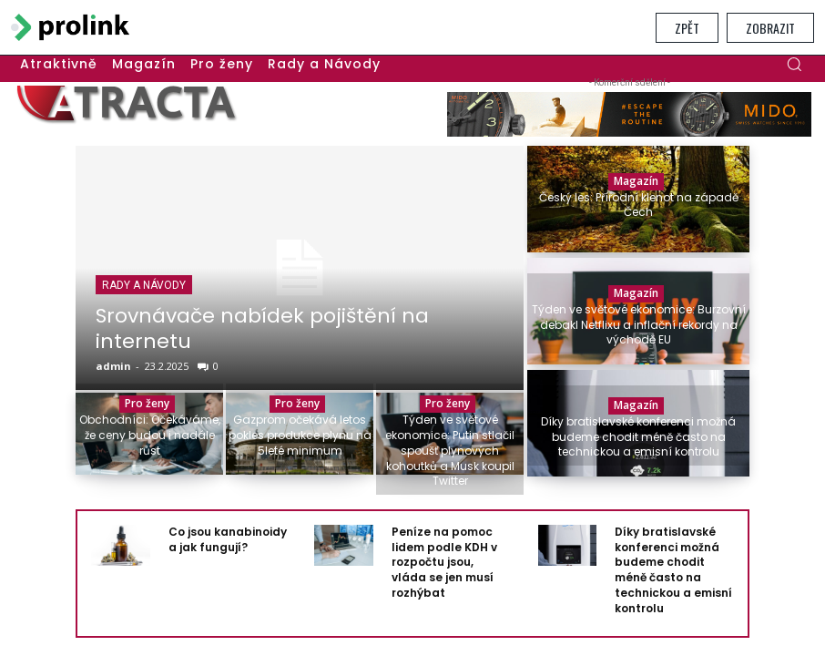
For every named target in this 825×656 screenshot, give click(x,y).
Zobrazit (770, 27)
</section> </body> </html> (412, 350)
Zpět (687, 27)
